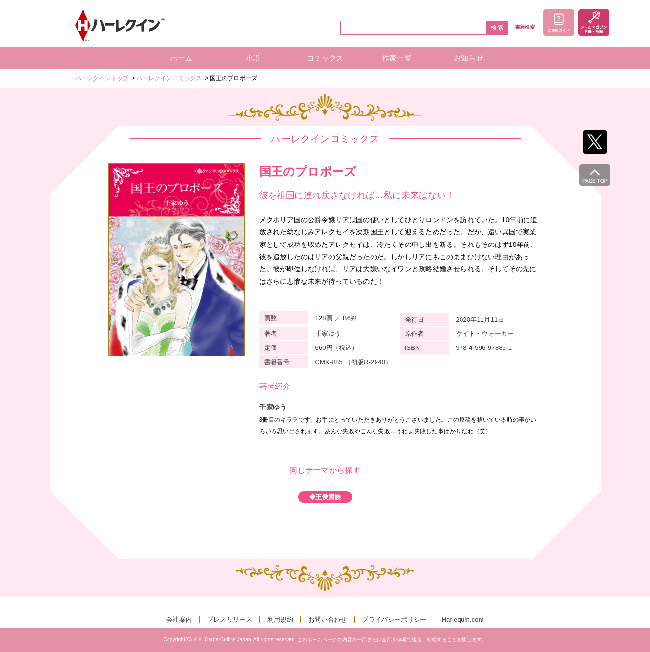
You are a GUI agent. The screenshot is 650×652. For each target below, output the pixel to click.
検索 (497, 27)
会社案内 (179, 619)
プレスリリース (229, 619)
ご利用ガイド (558, 22)
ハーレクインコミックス (169, 78)
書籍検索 (525, 27)
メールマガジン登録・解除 (593, 22)
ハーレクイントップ (102, 78)
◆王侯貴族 (325, 497)
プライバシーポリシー (394, 619)
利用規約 (280, 619)
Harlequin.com (462, 619)
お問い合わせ (327, 619)
